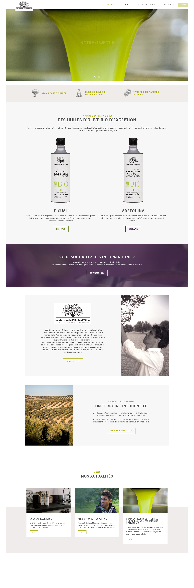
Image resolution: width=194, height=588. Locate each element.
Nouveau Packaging (41, 519)
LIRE (33, 532)
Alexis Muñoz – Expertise (92, 519)
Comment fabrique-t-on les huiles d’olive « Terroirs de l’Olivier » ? (142, 521)
